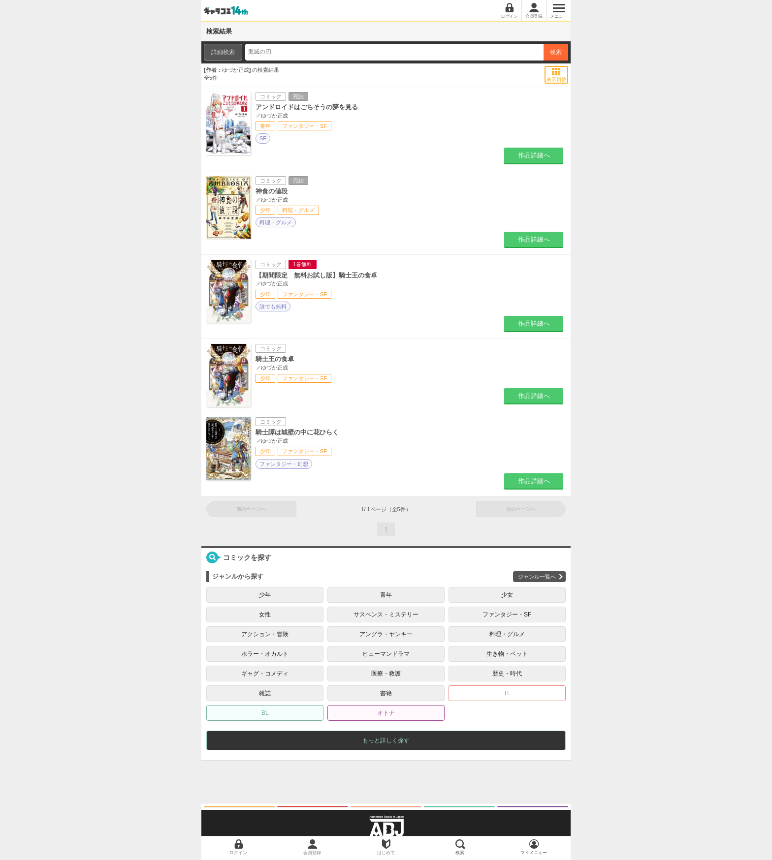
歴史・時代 (507, 673)
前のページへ (251, 509)
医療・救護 (386, 673)
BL (265, 712)
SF (262, 138)
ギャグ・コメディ (265, 673)
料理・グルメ (275, 222)
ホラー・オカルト (265, 653)
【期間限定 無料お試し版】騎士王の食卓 (316, 275)
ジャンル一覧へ (537, 577)
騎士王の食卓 (275, 359)
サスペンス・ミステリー (386, 614)
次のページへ (521, 509)
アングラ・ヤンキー (386, 634)
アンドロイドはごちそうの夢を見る (307, 107)
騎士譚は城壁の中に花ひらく (297, 432)
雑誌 (265, 693)
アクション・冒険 (265, 634)
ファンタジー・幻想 (283, 464)
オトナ (386, 712)
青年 (386, 594)
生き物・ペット (507, 653)
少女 (507, 594)
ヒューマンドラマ (386, 653)
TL (507, 693)
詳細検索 (223, 52)
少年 (265, 594)
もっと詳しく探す (386, 740)
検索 (556, 52)
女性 (265, 614)
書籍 (386, 693)
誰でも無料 (273, 306)
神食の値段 (272, 191)
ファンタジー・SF (506, 614)
